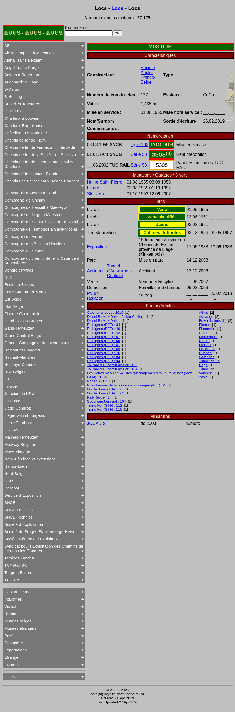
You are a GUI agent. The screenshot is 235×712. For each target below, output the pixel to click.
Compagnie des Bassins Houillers (34, 243)
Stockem (95, 194)
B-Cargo (11, 89)
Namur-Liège (16, 466)
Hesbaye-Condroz (20, 364)
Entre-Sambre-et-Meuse (26, 292)
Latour (93, 188)
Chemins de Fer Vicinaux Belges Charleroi (42, 181)
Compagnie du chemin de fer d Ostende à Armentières (41, 260)
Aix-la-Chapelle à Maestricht (29, 53)
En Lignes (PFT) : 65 (103, 349)
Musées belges (17, 621)
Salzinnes (207, 357)
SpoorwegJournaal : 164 (106, 401)
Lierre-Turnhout (18, 422)
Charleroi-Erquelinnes (23, 125)
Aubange (206, 317)
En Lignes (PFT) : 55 (103, 341)
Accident (95, 271)
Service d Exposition (22, 495)
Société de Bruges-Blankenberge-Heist (39, 531)
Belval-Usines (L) (212, 321)
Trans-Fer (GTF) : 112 (104, 405)
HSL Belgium (16, 371)
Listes (9, 676)
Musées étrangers (20, 628)
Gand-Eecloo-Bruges (23, 321)
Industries (13, 599)
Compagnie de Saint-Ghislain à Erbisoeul (41, 222)
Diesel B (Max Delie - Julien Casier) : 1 (118, 317)
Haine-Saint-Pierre (105, 182)
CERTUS (12, 111)
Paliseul (205, 345)
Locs (118, 8)
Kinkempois (208, 337)
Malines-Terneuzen (21, 437)
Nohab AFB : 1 (99, 381)
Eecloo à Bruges (19, 284)
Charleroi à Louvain (21, 118)
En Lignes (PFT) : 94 (103, 361)
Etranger (12, 657)
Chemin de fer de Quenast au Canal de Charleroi (39, 164)
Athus (203, 313)
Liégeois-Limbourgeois (24, 415)
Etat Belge (13, 306)
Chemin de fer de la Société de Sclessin (40, 154)
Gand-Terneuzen (19, 328)
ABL (8, 45)
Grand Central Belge (22, 335)
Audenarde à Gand (21, 82)
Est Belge (13, 299)
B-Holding (13, 96)
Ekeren (204, 325)
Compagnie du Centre (24, 251)
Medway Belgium (19, 444)
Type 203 (139, 144)
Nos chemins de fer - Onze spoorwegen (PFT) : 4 (126, 385)
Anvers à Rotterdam (22, 74)
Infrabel (11, 386)
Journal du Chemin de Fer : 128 (112, 365)
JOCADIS (96, 423)
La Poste (12, 401)
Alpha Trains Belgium (23, 60)
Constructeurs (16, 592)
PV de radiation (95, 296)
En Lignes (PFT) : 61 (103, 345)
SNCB (10, 502)
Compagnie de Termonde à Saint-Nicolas (41, 229)
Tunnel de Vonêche (207, 371)
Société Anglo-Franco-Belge (148, 74)
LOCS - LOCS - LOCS (33, 33)
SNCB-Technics (18, 517)
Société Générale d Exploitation (32, 539)
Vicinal (10, 606)
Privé (8, 635)
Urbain (10, 613)
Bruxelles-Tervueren (22, 103)
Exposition (97, 247)
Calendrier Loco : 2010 (105, 313)
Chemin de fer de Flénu (25, 140)
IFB (7, 379)
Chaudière (13, 642)
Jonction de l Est (19, 393)
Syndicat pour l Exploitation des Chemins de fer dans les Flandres (43, 548)
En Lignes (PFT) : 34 (103, 325)
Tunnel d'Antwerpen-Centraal (119, 271)
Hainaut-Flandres (19, 357)
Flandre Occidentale (22, 313)
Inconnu (11, 664)
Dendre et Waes (18, 270)
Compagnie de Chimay (24, 200)
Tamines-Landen (19, 558)
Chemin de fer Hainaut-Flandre (32, 173)
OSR (8, 480)
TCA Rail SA (15, 565)
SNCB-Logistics (18, 509)
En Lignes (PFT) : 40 (103, 329)
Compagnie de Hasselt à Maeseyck (36, 207)
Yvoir (203, 377)
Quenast (205, 353)
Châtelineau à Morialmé (25, 133)
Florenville (207, 329)
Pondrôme (207, 349)
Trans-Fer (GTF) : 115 (104, 409)
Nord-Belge (14, 473)
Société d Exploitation (23, 524)
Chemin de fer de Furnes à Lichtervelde (39, 147)
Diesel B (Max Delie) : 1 (106, 321)
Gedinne (205, 333)
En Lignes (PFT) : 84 (103, 357)
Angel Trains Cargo (21, 67)
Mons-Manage (17, 451)
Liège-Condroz (17, 408)
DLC (8, 277)
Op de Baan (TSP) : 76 (105, 389)
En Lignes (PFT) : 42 (103, 333)
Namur (204, 341)
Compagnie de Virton (23, 236)
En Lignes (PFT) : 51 (103, 337)
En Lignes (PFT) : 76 (103, 353)
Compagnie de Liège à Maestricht (34, 214)
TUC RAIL (13, 579)
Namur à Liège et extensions (30, 459)
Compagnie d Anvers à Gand (30, 193)
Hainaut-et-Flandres (22, 350)
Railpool (11, 488)
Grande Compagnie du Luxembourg (36, 342)
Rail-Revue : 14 (99, 397)
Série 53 (139, 154)
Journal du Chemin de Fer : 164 (112, 369)
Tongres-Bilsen (17, 572)
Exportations (15, 650)
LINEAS (11, 430)
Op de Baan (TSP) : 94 (105, 393)
